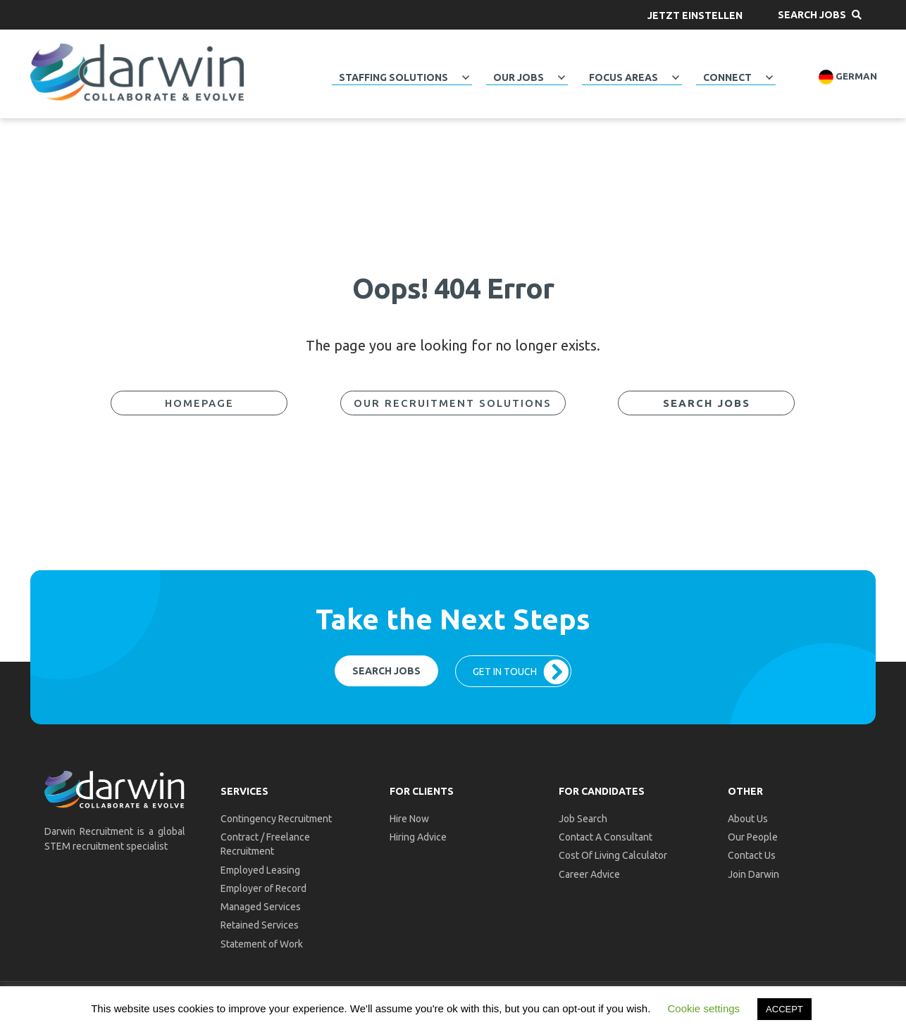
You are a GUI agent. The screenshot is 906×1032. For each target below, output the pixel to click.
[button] (695, 15)
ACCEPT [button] (784, 1009)
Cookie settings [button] (704, 1008)
